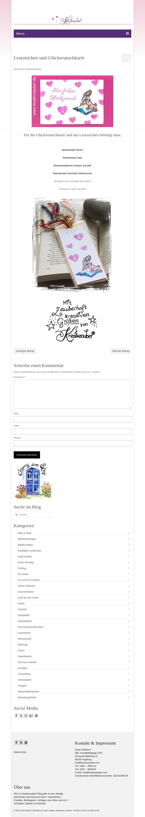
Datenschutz (20, 752)
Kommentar (19, 377)
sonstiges (22, 668)
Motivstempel (83, 64)
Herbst (21, 603)
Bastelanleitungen (37, 64)
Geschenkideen (26, 591)
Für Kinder (50, 64)
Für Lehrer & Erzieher (29, 580)
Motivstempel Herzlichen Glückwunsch (72, 173)
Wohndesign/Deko (27, 697)
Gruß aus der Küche (28, 597)
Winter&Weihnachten (28, 691)
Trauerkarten (24, 674)
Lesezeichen (72, 64)
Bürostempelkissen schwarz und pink (72, 165)
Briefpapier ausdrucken (29, 550)
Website (17, 438)
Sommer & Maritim (27, 662)
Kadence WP (94, 810)
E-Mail (16, 426)
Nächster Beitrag (120, 351)
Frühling (22, 568)
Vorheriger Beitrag (25, 351)
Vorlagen (22, 685)
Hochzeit (22, 609)
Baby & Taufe (24, 533)
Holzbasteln (24, 615)
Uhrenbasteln (24, 680)
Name (16, 414)
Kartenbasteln (60, 64)
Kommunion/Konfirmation (30, 627)
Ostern (21, 650)
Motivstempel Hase (72, 157)
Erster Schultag (25, 562)
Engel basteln (25, 556)
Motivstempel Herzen (72, 150)
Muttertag (22, 644)
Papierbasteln (25, 656)
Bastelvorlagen (25, 544)
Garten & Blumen (26, 586)
